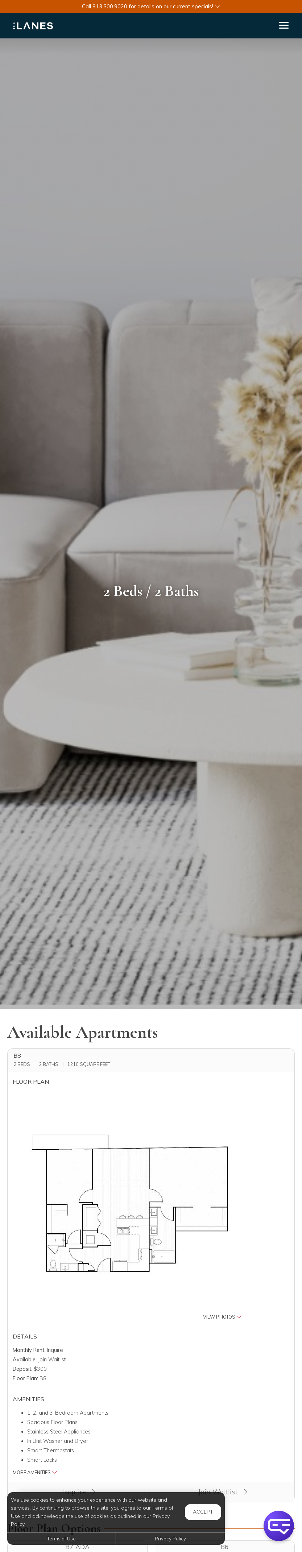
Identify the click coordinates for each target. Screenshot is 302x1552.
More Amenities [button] (35, 1472)
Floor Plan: (25, 1378)
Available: (25, 1359)
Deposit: (22, 1369)
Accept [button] (203, 1512)
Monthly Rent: (29, 1350)
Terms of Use (61, 1538)
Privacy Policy (170, 1538)
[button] (151, 6)
